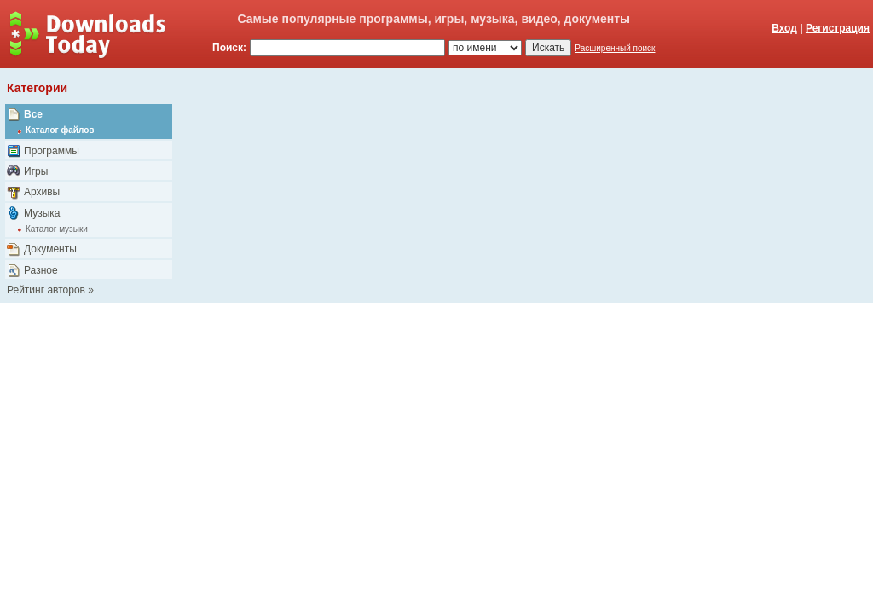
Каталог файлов (60, 130)
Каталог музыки (57, 229)
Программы (51, 151)
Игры (36, 171)
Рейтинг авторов (46, 290)
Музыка (42, 213)
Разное (41, 270)
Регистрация (838, 28)
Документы (50, 249)
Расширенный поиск (615, 48)
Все (33, 114)
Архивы (42, 192)
